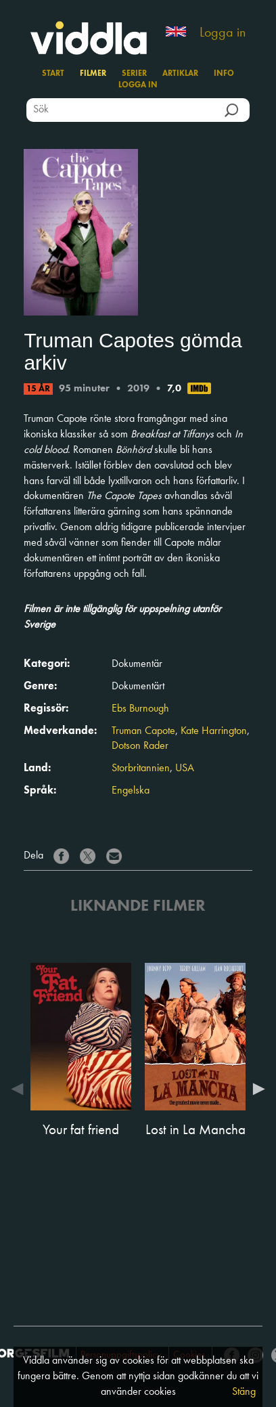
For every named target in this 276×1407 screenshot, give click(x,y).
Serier (134, 74)
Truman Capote (143, 731)
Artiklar (180, 74)
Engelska (131, 790)
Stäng (244, 1392)
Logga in (223, 33)
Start (53, 74)
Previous (20, 1088)
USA (184, 768)
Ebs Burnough (140, 709)
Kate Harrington (214, 731)
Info (224, 74)
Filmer (93, 74)
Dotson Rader (140, 746)
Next (255, 1088)
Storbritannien (141, 768)
